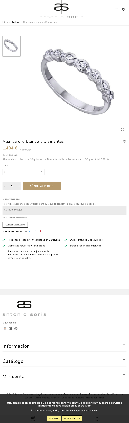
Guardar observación (15, 225)
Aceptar (54, 418)
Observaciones (11, 199)
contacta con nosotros (20, 258)
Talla (5, 165)
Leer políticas (72, 418)
